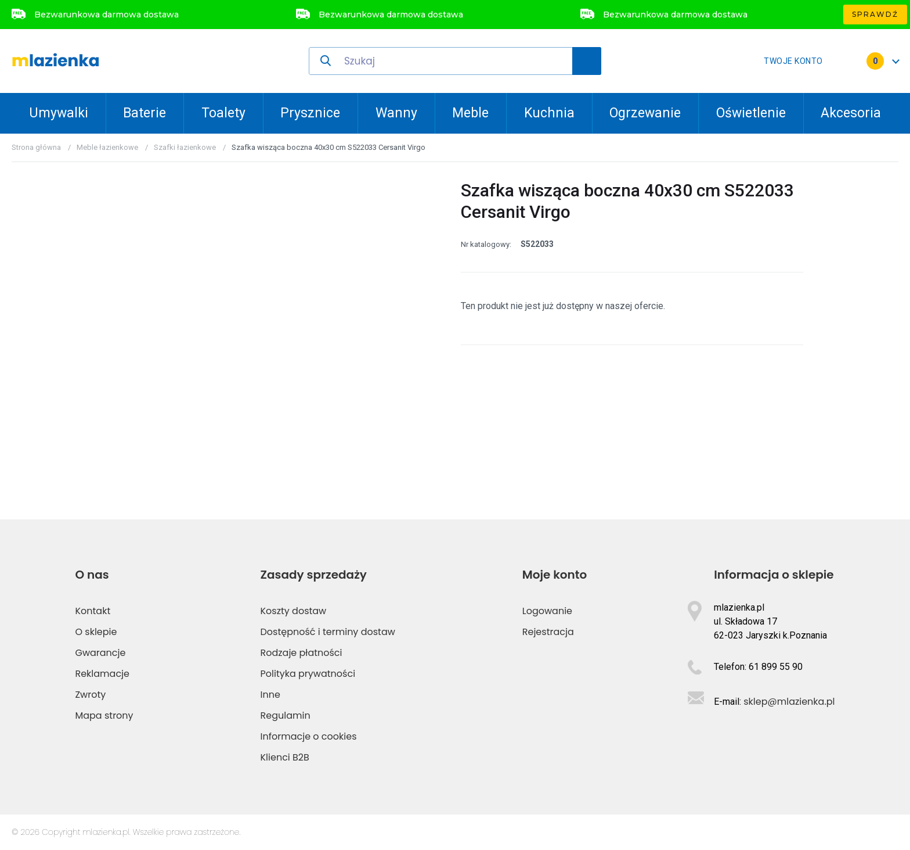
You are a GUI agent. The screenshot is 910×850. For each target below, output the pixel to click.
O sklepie (96, 632)
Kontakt (92, 611)
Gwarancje (100, 652)
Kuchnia (549, 113)
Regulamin (285, 715)
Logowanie (547, 611)
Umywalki (58, 113)
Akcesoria (851, 113)
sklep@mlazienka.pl (789, 701)
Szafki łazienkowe (185, 147)
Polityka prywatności (308, 673)
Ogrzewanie (645, 113)
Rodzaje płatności (301, 652)
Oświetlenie (751, 113)
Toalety (223, 113)
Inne (270, 694)
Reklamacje (102, 673)
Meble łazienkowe (107, 147)
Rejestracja (548, 632)
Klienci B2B (285, 757)
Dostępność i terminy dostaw (328, 632)
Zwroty (90, 694)
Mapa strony (104, 715)
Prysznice (310, 113)
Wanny (396, 113)
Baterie (144, 113)
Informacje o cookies (309, 736)
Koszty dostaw (294, 611)
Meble (470, 113)
